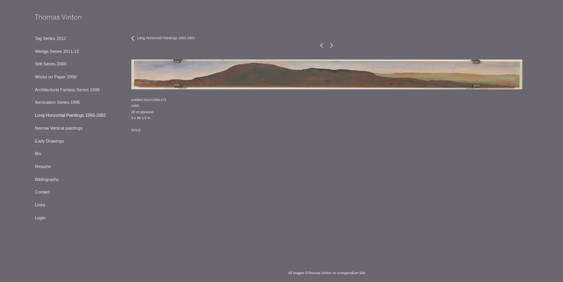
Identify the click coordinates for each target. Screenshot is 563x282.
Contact (42, 192)
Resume (43, 166)
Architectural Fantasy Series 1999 (67, 89)
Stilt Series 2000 (50, 63)
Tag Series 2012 (50, 38)
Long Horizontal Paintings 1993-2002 (70, 115)
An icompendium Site (349, 273)
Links (40, 204)
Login (40, 217)
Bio (38, 153)
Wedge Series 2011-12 (57, 51)
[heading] (54, 17)
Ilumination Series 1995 (57, 102)
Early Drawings (49, 141)
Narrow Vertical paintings (58, 128)
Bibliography (47, 179)
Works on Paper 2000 (55, 76)
